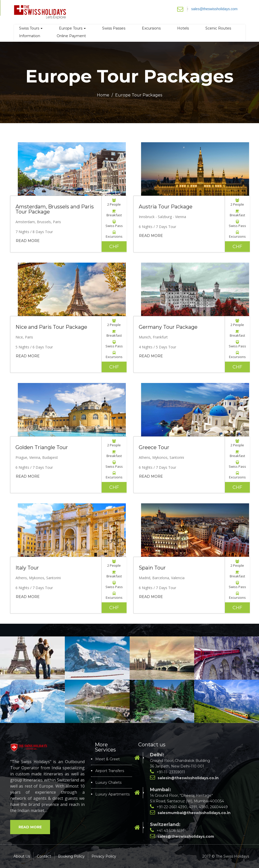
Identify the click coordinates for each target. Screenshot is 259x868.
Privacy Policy (104, 856)
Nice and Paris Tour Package (51, 327)
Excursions (151, 28)
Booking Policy (71, 856)
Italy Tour (27, 568)
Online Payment (71, 36)
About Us (21, 856)
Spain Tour (152, 568)
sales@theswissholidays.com (214, 9)
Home (103, 95)
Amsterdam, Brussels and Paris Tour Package (55, 209)
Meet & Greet (107, 759)
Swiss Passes (113, 28)
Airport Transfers (109, 771)
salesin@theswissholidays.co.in (188, 778)
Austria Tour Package (165, 207)
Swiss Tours (30, 28)
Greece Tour (154, 447)
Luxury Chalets (108, 782)
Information (29, 36)
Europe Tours (72, 28)
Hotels (183, 28)
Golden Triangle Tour (42, 447)
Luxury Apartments (112, 794)
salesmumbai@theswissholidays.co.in (194, 812)
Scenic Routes (218, 28)
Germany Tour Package (168, 327)
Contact (44, 856)
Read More (28, 241)
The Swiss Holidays (232, 856)
